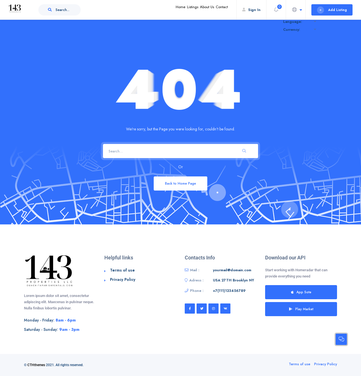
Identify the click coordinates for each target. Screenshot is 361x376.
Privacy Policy (122, 279)
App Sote (301, 292)
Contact (219, 9)
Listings (177, 9)
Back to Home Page (180, 183)
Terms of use (122, 270)
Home (159, 9)
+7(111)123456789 (229, 290)
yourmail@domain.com (232, 270)
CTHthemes (36, 365)
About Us (197, 9)
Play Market (301, 309)
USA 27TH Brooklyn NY (233, 280)
